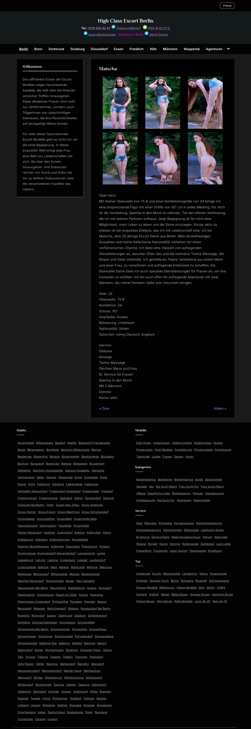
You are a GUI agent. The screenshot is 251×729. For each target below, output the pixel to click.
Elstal (103, 477)
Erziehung (215, 550)
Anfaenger (143, 573)
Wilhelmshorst (74, 677)
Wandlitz (83, 664)
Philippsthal (60, 601)
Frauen (167, 456)
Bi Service (142, 537)
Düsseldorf (99, 49)
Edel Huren (143, 442)
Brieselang (80, 463)
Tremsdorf (96, 657)
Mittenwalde (59, 574)
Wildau (38, 677)
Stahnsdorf (25, 650)
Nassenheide (55, 581)
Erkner (22, 484)
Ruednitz (24, 615)
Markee (64, 567)
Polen (89, 712)
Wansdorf (97, 664)
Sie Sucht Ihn (166, 500)
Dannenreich (26, 477)
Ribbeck (73, 608)
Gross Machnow (68, 512)
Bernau (96, 449)
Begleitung (165, 479)
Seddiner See (48, 643)
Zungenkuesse (184, 523)
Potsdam (76, 601)
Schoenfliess (97, 629)
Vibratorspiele (172, 530)
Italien (42, 712)
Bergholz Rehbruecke (75, 449)
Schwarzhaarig (219, 580)
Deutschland (56, 712)
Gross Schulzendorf (95, 512)
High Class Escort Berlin (125, 21)
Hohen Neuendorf (30, 532)
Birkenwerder (70, 456)
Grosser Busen (200, 594)
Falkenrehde (74, 484)
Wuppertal (192, 49)
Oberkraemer (26, 594)
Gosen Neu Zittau (67, 505)
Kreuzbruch (89, 546)
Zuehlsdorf (80, 691)
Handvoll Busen (222, 594)
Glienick (108, 498)
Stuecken (72, 650)
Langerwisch (86, 553)
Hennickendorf (28, 525)
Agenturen (214, 49)
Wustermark (43, 684)
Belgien (101, 698)
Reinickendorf (56, 608)
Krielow (104, 546)
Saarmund (65, 615)
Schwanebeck (104, 636)
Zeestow (84, 684)
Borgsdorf (37, 463)
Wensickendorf (52, 670)
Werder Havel (73, 670)
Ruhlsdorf (38, 615)
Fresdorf (107, 491)
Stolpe (39, 650)
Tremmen (81, 657)
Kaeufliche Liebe (159, 493)
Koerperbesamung (148, 530)
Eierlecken (208, 544)
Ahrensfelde (26, 442)
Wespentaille (171, 573)
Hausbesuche (214, 493)
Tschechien (25, 719)
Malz (54, 567)
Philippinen (60, 698)
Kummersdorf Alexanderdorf (56, 553)
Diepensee (65, 477)
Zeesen (71, 684)
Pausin (83, 594)
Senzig (101, 643)
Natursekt (220, 537)
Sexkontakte (201, 500)
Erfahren (142, 580)
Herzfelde (64, 525)
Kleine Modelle (187, 587)
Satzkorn (80, 615)
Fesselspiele (197, 550)
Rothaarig (187, 580)
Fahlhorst (43, 484)
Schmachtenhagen (44, 622)
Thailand (75, 698)
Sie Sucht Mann (166, 486)
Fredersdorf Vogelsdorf (65, 491)
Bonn (38, 49)
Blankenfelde (90, 456)
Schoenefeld (85, 622)
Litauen (36, 705)
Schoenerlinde (60, 629)
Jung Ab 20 (202, 601)
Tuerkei (35, 698)
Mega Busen (179, 594)
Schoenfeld (79, 629)
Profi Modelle (164, 449)
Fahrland (58, 484)
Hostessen (184, 500)
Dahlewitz (24, 470)
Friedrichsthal (48, 498)
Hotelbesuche (145, 500)
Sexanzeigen (213, 479)
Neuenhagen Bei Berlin (33, 588)
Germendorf (93, 498)
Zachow (59, 684)
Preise (227, 5)
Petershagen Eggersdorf (34, 601)
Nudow (92, 588)
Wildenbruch (53, 677)
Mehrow (92, 567)
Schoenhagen (27, 636)
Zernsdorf (39, 691)
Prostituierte (223, 449)
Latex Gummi (178, 550)
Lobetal (82, 560)
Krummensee (26, 553)
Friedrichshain (27, 498)
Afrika (94, 691)
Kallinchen (94, 532)
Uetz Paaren (26, 664)
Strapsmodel (218, 573)
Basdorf (60, 442)
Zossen (66, 691)
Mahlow (43, 567)
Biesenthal (41, 456)
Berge (21, 449)
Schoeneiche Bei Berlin (33, 629)
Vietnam (89, 698)
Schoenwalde (64, 636)
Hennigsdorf (48, 525)
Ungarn (52, 719)
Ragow (101, 601)
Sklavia (141, 544)
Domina (175, 544)
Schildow (24, 622)
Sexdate (141, 486)
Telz (20, 657)
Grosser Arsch (159, 580)
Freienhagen (91, 491)
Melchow (106, 567)
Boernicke (52, 463)
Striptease (165, 523)
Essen (118, 49)
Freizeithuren (183, 449)
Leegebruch (26, 560)
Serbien (62, 705)
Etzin (31, 484)
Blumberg (107, 456)
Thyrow (30, 657)
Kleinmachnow (60, 539)
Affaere (141, 493)
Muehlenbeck (91, 574)
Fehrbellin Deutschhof (32, 491)
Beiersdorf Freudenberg (94, 442)
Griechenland (27, 712)
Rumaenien (104, 705)
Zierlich (154, 594)
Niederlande (75, 712)
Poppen (198, 493)
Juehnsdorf (65, 532)
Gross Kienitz (27, 512)
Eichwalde (91, 477)
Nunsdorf (105, 588)
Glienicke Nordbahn (31, 505)
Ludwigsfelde (27, 567)
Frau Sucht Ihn (189, 486)
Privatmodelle (203, 449)
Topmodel (143, 456)
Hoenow (49, 532)
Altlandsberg (44, 442)
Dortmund (56, 49)
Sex (151, 486)
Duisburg (78, 49)
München (170, 49)
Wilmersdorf (94, 677)
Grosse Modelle (146, 587)
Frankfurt (137, 49)
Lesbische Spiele (212, 530)
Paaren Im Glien (66, 594)
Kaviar (163, 544)
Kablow (80, 532)
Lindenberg (67, 560)
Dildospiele (191, 530)
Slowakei (75, 705)
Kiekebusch (26, 539)
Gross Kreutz (46, 512)
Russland (101, 712)
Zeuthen (53, 691)
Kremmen (57, 546)
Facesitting (143, 550)
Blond (175, 580)
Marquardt (78, 567)
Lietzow (52, 560)
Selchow (89, 643)
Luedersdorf (97, 560)
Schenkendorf (97, 615)
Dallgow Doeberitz (77, 470)
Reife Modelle (183, 601)
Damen (178, 456)
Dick (202, 587)
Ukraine (40, 719)
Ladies (156, 456)
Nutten (218, 442)
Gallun (78, 498)
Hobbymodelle (182, 442)
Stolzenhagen (54, 650)
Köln (153, 49)
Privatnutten (144, 449)
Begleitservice (183, 479)
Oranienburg (45, 594)
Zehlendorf (99, 684)
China (46, 698)
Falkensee (91, 484)
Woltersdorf (25, 684)
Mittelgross (167, 587)
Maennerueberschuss (186, 537)
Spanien (23, 698)
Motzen (74, 574)
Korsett (152, 544)
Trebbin (68, 657)
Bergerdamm (35, 449)
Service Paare (160, 537)
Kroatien (89, 705)
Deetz (40, 477)
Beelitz (71, 442)
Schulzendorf (84, 636)
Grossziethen (46, 518)
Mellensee (24, 574)
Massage (150, 523)
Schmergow (67, 622)
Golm (50, 505)
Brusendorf (96, 463)
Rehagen (39, 608)
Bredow (66, 463)
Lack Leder (223, 544)
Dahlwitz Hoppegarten (48, 470)
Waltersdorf (67, 664)
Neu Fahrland (85, 581)
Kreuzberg (73, 546)
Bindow (55, 456)
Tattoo (203, 573)
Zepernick (24, 691)
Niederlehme (76, 588)
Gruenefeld (64, 518)
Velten (40, 664)
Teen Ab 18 (219, 601)
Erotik (199, 479)
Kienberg (41, 539)
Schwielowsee (27, 643)
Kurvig (156, 573)
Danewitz (98, 470)
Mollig (210, 587)
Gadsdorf (66, 498)
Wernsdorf (25, 677)
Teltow (107, 650)
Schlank (141, 594)
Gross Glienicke (92, 505)
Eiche (78, 477)
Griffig (221, 587)
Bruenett (201, 580)
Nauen (69, 581)
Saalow (51, 615)
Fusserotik (160, 550)
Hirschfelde (81, 525)
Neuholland (58, 588)
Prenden (89, 601)
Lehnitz (40, 560)
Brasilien (105, 691)
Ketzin (107, 532)
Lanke (101, 553)
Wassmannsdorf (29, 670)
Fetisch (207, 537)
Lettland (23, 705)
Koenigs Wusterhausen (33, 546)
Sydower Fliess (90, 650)
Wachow (52, 664)
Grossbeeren (26, 518)
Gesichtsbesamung (209, 523)
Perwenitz (96, 594)
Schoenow (45, 636)
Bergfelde (52, 449)
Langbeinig (189, 573)
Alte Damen (164, 601)
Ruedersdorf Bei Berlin (95, 608)
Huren (189, 456)
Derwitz (51, 477)
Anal (139, 523)
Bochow (23, 463)
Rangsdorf (25, 608)
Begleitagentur (146, 479)
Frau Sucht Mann (212, 486)
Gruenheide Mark (85, 518)
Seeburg (64, 643)
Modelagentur (181, 493)
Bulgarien (49, 705)
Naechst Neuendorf (31, 581)
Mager (165, 594)
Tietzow (42, 657)
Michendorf (41, 574)
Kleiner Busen (145, 601)
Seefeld (77, 643)
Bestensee (25, 456)
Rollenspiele (190, 544)
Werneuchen (92, 670)
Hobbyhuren (161, 442)
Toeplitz (55, 657)
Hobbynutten (203, 442)
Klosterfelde (80, 539)
